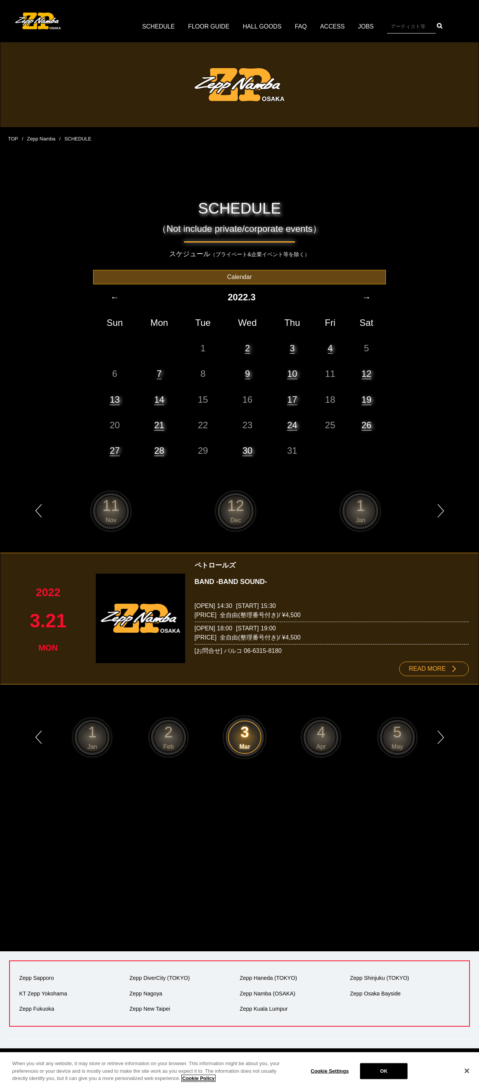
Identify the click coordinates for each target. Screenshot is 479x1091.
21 (159, 424)
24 (292, 424)
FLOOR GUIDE (208, 26)
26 (367, 424)
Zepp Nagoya (145, 993)
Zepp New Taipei (149, 1008)
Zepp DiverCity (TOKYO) (159, 978)
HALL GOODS (262, 26)
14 (159, 399)
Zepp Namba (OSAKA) (267, 993)
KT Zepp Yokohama (43, 993)
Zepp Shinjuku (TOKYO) (379, 978)
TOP (13, 139)
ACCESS (333, 26)
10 (292, 373)
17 (292, 399)
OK (384, 1071)
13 (114, 399)
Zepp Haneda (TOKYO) (268, 978)
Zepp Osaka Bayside (375, 993)
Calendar (239, 276)
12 (367, 373)
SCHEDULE (157, 26)
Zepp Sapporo (36, 978)
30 (247, 450)
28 (159, 450)
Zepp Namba (41, 139)
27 (114, 450)
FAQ (301, 26)
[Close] (466, 1070)
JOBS (367, 26)
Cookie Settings (330, 1071)
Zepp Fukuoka (36, 1008)
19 (367, 399)
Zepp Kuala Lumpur (263, 1008)
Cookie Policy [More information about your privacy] (198, 1078)
